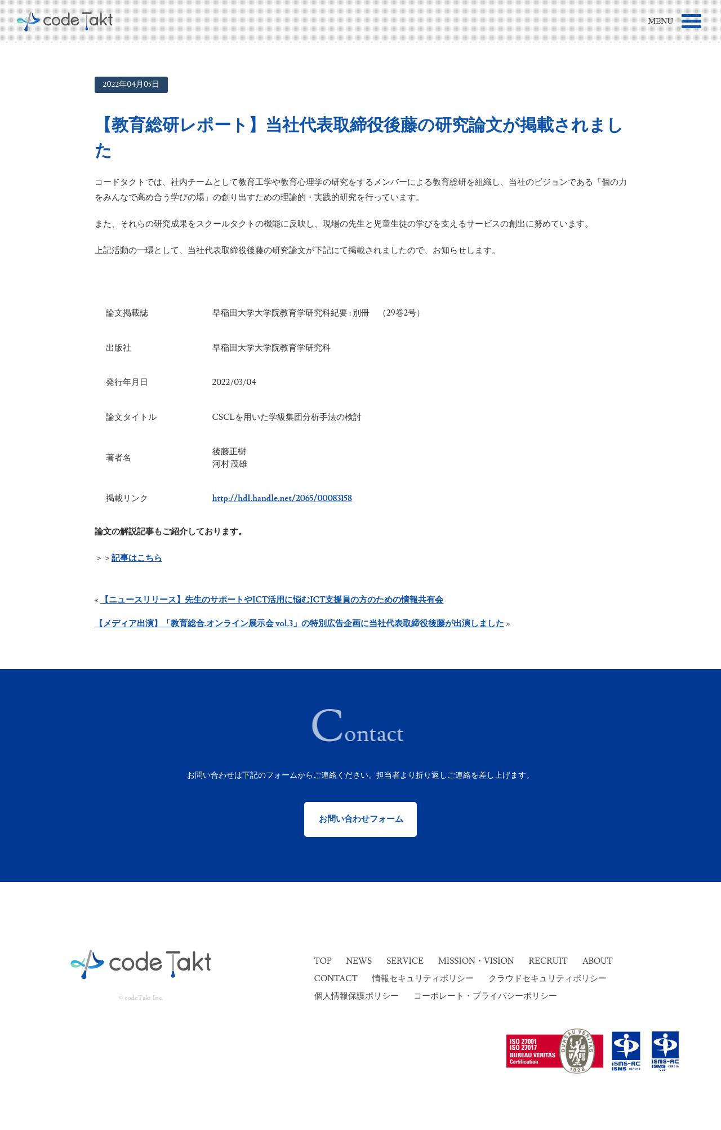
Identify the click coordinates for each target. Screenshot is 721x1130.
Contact (336, 978)
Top (323, 961)
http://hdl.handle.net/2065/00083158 (282, 498)
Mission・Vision (476, 961)
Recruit (548, 961)
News (359, 961)
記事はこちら (137, 558)
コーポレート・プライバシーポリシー (485, 996)
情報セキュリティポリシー (423, 978)
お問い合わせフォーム (361, 819)
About (597, 961)
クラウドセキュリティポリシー (547, 978)
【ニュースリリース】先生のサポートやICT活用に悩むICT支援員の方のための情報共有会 (271, 600)
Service (405, 961)
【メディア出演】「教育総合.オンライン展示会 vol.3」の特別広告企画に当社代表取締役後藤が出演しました (299, 623)
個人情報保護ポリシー (356, 996)
